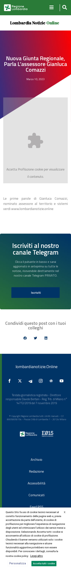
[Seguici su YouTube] (62, 381)
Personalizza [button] (17, 563)
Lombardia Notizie (27, 23)
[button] (64, 7)
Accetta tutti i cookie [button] (44, 563)
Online (52, 23)
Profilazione (26, 169)
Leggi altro (36, 555)
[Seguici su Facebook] (10, 381)
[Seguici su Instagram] (41, 381)
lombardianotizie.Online (37, 366)
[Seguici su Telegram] (31, 381)
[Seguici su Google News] (52, 381)
